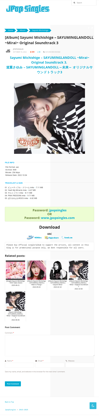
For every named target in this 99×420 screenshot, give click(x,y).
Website (70, 361)
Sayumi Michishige (52, 52)
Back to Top (9, 402)
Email (39, 361)
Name (9, 361)
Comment (9, 333)
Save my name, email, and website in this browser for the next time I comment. (35, 371)
